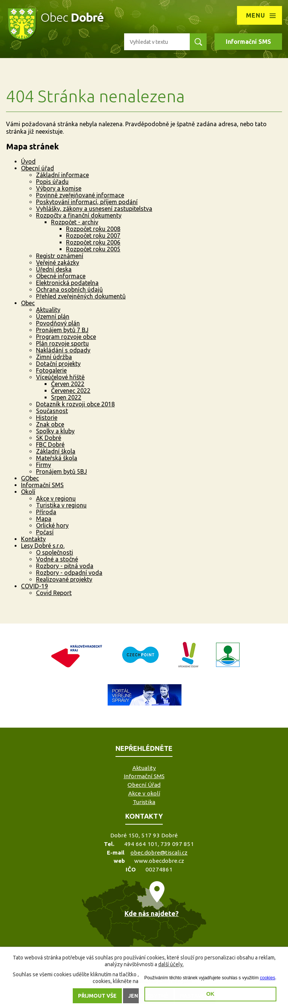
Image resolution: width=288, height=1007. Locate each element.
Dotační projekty (58, 363)
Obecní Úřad (144, 785)
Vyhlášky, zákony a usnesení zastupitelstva (94, 208)
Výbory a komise (58, 188)
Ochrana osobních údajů (69, 289)
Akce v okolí (144, 793)
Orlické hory (52, 525)
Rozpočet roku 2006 (93, 242)
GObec (30, 478)
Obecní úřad (37, 168)
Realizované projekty (64, 579)
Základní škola (55, 451)
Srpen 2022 (66, 397)
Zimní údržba (54, 357)
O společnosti (54, 552)
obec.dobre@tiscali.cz (159, 852)
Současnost (52, 410)
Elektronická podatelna (67, 282)
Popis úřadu (52, 181)
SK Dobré (48, 437)
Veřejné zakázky (57, 262)
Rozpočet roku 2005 (93, 249)
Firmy (43, 464)
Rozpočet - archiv (74, 222)
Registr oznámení (59, 255)
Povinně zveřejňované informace (80, 195)
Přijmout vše (97, 996)
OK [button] (210, 994)
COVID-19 (34, 586)
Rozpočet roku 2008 (93, 228)
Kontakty (33, 539)
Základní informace (62, 175)
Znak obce (50, 424)
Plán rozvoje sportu (62, 343)
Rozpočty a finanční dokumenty (79, 215)
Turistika (144, 802)
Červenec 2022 (70, 390)
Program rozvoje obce (66, 336)
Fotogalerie (51, 370)
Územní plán (52, 316)
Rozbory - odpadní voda (69, 572)
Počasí (45, 532)
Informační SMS (248, 41)
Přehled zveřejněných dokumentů (81, 296)
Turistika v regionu (61, 505)
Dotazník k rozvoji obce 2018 (75, 404)
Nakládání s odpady (63, 350)
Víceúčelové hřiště (60, 377)
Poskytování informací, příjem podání (87, 201)
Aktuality (48, 309)
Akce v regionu (56, 498)
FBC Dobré (50, 444)
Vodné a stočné (57, 559)
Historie (46, 417)
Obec (28, 303)
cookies (267, 977)
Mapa (43, 518)
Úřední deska (54, 269)
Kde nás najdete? (151, 913)
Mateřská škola (56, 458)
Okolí (28, 491)
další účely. (171, 964)
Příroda (46, 512)
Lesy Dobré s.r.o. (42, 545)
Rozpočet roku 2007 (93, 235)
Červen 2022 (67, 383)
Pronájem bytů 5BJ (61, 471)
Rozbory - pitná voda (64, 565)
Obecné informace (61, 276)
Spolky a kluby (55, 431)
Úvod (28, 161)
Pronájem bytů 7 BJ (62, 330)
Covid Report (54, 592)
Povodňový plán (58, 323)
